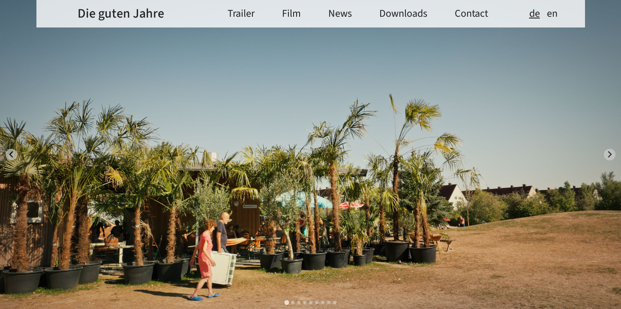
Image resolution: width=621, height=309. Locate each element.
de (534, 14)
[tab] (286, 302)
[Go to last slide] (11, 155)
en (552, 14)
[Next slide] (609, 155)
